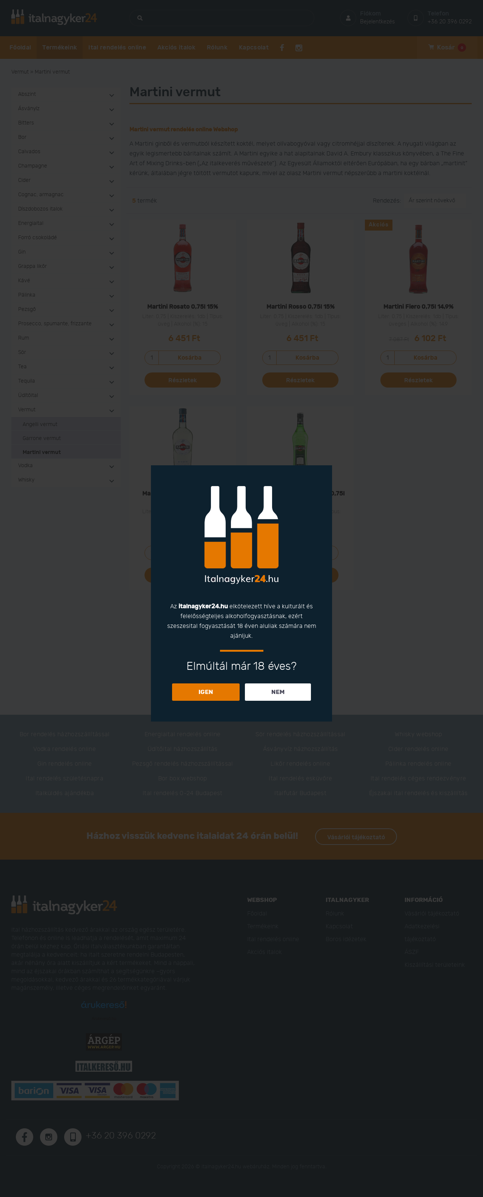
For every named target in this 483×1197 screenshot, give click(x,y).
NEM (278, 692)
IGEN (205, 692)
